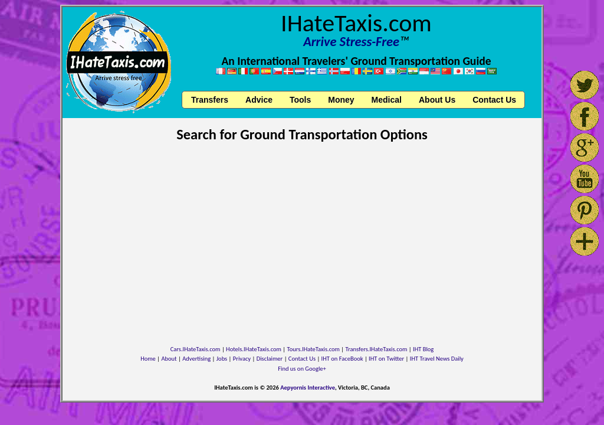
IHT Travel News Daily (437, 358)
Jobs (221, 358)
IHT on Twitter (386, 358)
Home (148, 358)
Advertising (196, 358)
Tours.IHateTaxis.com (313, 349)
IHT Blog (423, 349)
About (168, 358)
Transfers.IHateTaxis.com (377, 349)
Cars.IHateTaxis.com (195, 349)
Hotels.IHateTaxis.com (253, 349)
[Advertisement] (302, 237)
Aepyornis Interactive (307, 387)
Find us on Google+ (302, 368)
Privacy (242, 358)
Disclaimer (270, 358)
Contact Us (302, 358)
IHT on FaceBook (342, 358)
